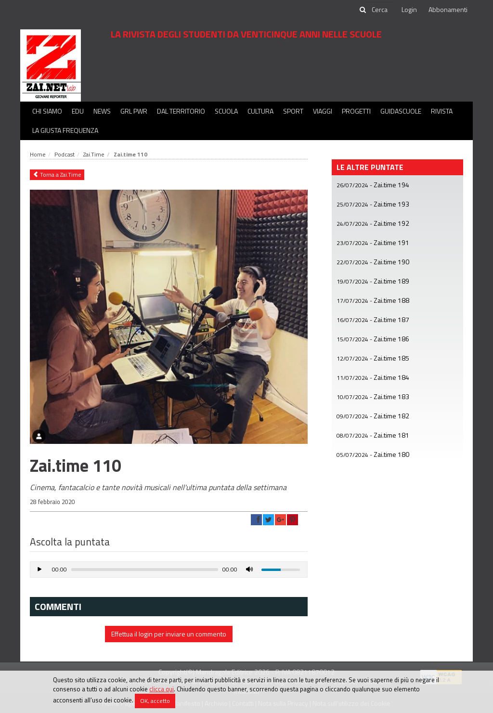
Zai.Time (93, 154)
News (102, 111)
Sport (293, 111)
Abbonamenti (447, 9)
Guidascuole (400, 111)
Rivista (442, 111)
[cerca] (380, 9)
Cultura (260, 111)
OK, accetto (155, 700)
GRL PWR (133, 111)
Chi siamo (47, 111)
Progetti (356, 111)
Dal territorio (181, 111)
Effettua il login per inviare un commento (168, 634)
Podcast (64, 154)
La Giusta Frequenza (65, 130)
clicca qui (161, 689)
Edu (78, 111)
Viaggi (322, 111)
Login (409, 9)
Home (38, 154)
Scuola (226, 111)
